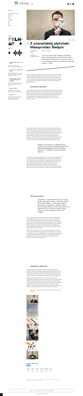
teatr (9, 17)
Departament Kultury (37, 390)
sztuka (9, 18)
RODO (43, 390)
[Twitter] (30, 365)
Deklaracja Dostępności (50, 390)
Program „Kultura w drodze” (13, 13)
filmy (9, 24)
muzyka (10, 20)
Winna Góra (10, 14)
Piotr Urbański (29, 380)
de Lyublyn (29, 379)
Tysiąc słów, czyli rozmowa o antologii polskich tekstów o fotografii (15, 79)
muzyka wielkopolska (55, 379)
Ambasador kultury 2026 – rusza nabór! (16, 63)
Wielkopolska (10, 10)
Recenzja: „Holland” (13, 88)
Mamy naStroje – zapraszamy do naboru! (16, 70)
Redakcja (31, 390)
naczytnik (9, 25)
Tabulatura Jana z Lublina (37, 380)
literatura (9, 16)
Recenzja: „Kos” (12, 94)
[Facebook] (27, 365)
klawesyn (33, 379)
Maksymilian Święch (39, 379)
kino (9, 21)
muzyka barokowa (47, 379)
